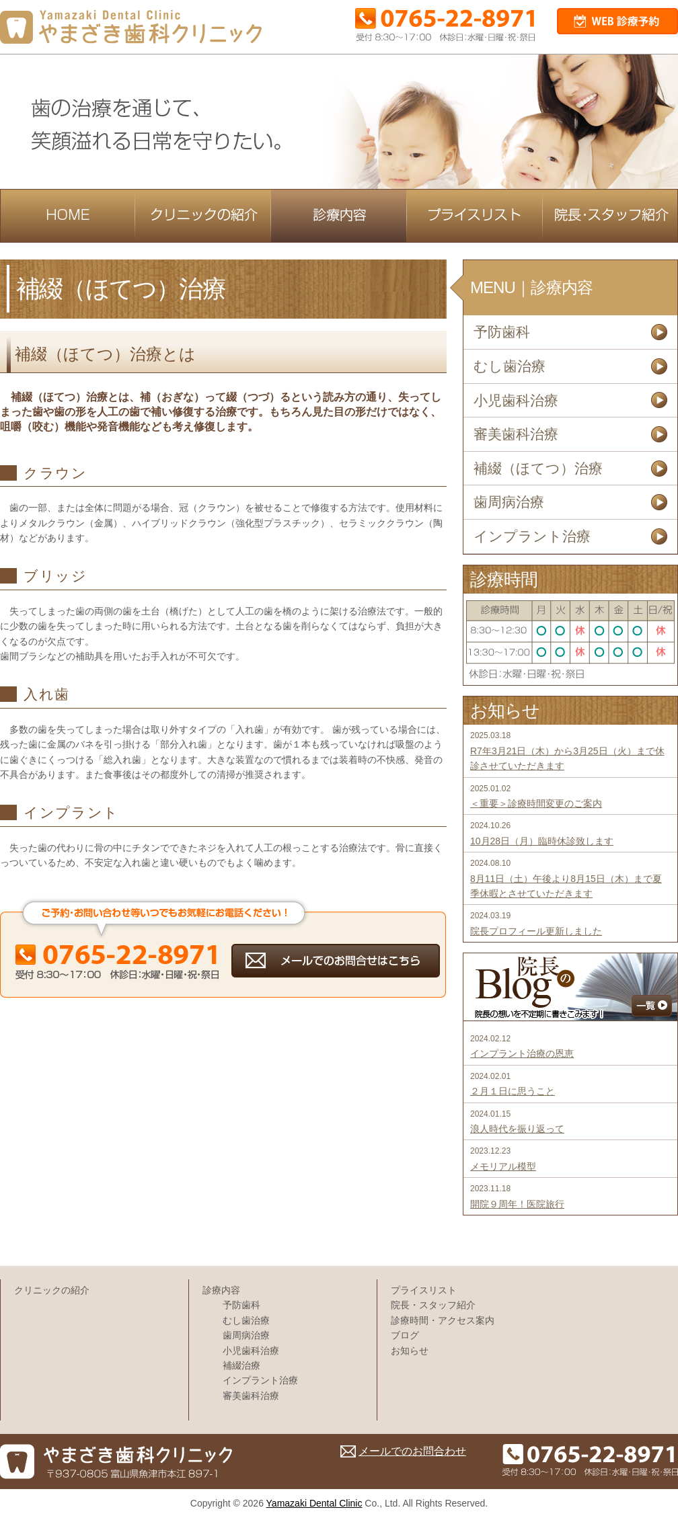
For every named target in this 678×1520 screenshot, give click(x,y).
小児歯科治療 (516, 400)
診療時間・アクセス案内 (442, 1320)
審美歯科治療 (516, 434)
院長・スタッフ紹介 (433, 1304)
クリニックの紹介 (51, 1290)
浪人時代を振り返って (517, 1128)
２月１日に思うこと (512, 1091)
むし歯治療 (509, 366)
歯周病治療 (509, 502)
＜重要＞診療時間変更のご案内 (536, 803)
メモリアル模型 (503, 1166)
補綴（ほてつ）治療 (538, 468)
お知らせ (409, 1350)
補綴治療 (241, 1365)
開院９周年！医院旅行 (517, 1204)
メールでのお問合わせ (412, 1451)
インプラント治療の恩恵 (522, 1053)
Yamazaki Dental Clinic (314, 1503)
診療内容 (221, 1290)
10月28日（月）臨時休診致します (541, 841)
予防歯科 (502, 331)
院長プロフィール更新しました (536, 931)
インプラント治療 (532, 536)
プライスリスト (424, 1290)
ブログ (405, 1335)
